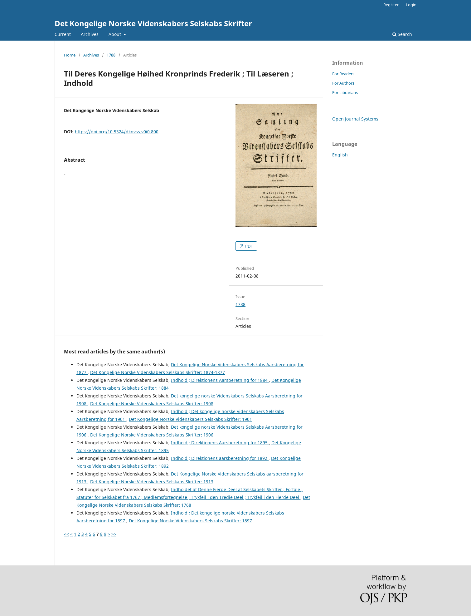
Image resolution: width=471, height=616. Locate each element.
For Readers (343, 73)
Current (63, 34)
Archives (90, 34)
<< (66, 534)
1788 (111, 55)
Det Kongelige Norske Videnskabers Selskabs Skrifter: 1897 (190, 521)
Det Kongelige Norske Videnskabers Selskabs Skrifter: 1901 (190, 419)
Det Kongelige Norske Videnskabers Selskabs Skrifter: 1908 (151, 404)
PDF (248, 246)
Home (69, 55)
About (115, 34)
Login (411, 4)
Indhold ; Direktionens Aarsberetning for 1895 (220, 443)
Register (391, 4)
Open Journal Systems (355, 119)
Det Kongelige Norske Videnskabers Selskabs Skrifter (153, 23)
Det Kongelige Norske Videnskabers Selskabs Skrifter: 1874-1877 (157, 372)
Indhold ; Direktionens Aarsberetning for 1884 (220, 380)
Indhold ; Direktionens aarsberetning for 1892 (220, 458)
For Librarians (345, 92)
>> (113, 534)
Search (402, 34)
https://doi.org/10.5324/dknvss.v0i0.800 (116, 132)
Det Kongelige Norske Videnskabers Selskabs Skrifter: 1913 (151, 482)
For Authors (343, 83)
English (340, 155)
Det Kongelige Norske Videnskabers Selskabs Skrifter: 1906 (151, 435)
